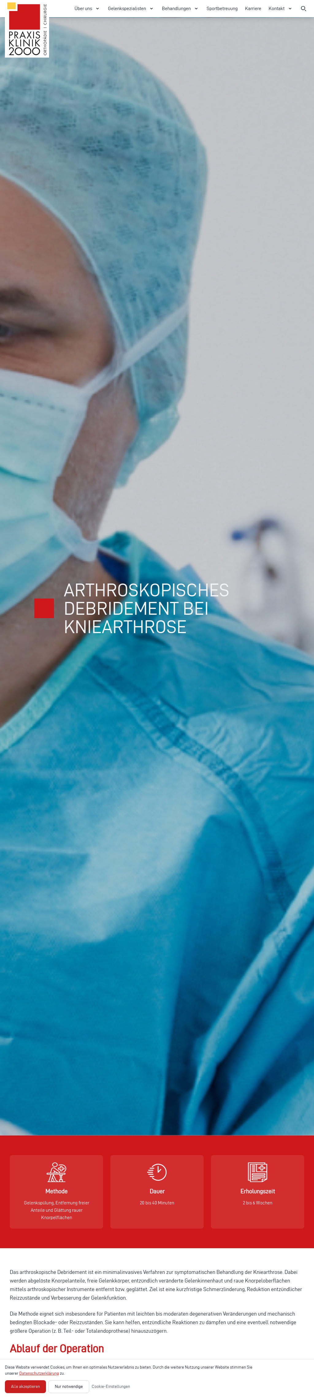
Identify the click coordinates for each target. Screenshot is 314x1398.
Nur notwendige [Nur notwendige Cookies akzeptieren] (69, 1386)
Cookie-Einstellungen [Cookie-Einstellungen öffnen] (111, 1386)
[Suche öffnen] (304, 8)
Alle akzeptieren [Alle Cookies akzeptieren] (25, 1386)
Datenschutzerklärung (39, 1373)
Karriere (253, 8)
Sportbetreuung (222, 8)
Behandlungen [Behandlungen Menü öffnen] (180, 9)
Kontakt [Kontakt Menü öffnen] (281, 9)
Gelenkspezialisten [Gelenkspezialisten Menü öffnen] (131, 9)
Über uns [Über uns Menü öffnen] (88, 9)
